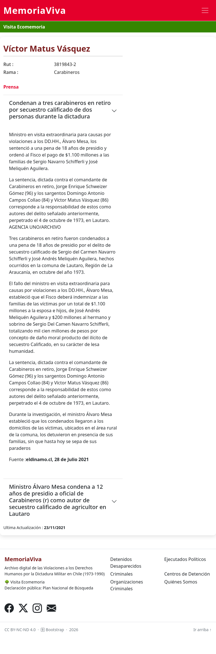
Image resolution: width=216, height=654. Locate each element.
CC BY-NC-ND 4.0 (20, 629)
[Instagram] (37, 608)
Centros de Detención (187, 574)
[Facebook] (9, 608)
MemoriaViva (34, 10)
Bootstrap (52, 629)
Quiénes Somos (180, 582)
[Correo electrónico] (51, 608)
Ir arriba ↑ (203, 629)
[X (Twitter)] (23, 608)
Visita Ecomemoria (24, 27)
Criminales (121, 574)
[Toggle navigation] (205, 10)
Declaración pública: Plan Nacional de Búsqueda (48, 588)
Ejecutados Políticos (185, 559)
